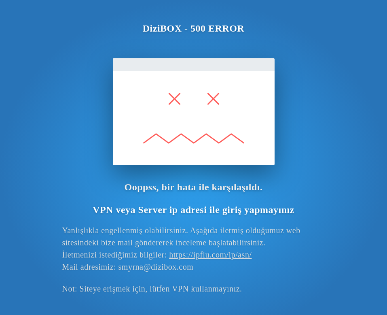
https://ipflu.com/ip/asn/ (210, 254)
